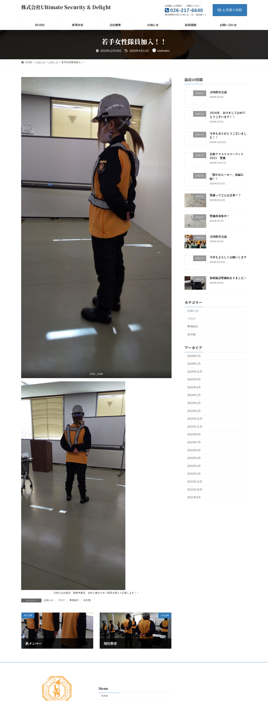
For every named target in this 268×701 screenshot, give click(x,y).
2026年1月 (194, 363)
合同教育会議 (217, 92)
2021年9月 (194, 497)
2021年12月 (194, 481)
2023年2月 (194, 403)
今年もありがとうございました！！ (227, 135)
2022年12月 (194, 418)
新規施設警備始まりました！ (227, 278)
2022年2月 (194, 466)
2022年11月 (194, 426)
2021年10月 (194, 489)
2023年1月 (194, 410)
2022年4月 (194, 458)
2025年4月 (194, 387)
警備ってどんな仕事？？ (225, 195)
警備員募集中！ (219, 216)
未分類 (87, 600)
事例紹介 (74, 600)
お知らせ (48, 600)
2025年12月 (194, 371)
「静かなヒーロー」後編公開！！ (226, 177)
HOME (104, 695)
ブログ (61, 600)
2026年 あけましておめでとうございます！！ (227, 115)
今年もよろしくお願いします (227, 257)
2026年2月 (194, 355)
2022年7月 (194, 442)
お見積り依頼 (230, 10)
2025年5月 (194, 379)
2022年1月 (194, 473)
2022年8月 (194, 434)
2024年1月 (194, 395)
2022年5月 (194, 450)
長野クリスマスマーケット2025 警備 (226, 156)
